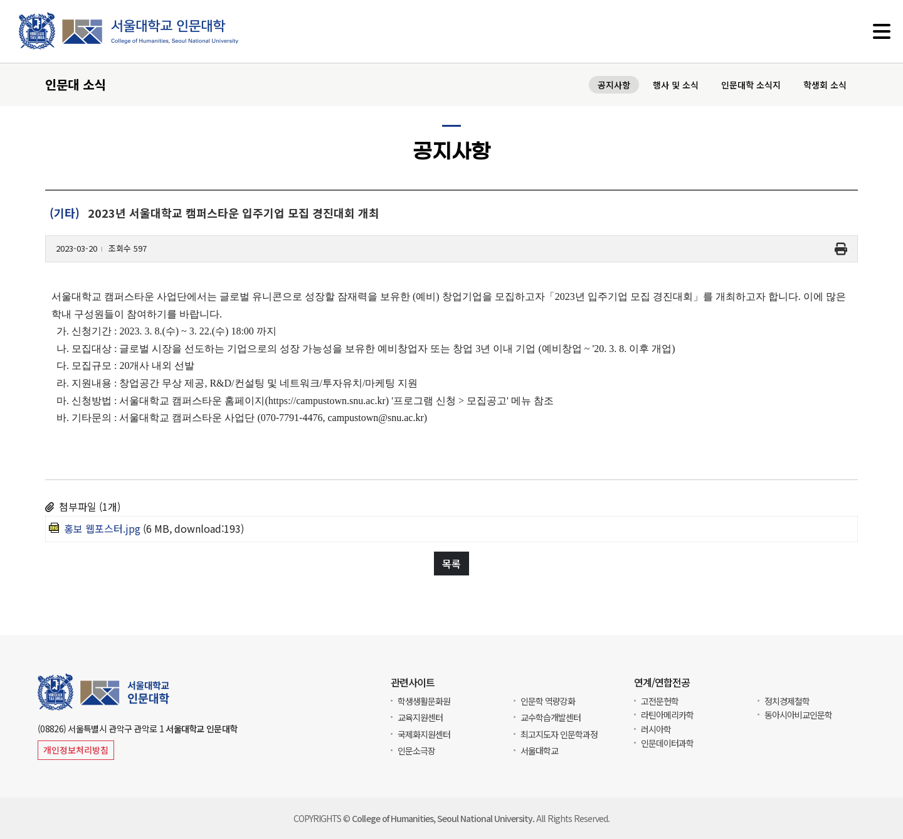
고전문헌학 (660, 701)
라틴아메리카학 (667, 714)
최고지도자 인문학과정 (559, 734)
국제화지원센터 (424, 734)
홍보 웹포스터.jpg (102, 528)
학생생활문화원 (424, 701)
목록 (451, 563)
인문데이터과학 (667, 743)
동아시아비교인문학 (798, 714)
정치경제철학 (787, 701)
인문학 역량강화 (547, 701)
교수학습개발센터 (550, 717)
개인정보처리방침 (75, 750)
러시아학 (656, 729)
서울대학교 (539, 750)
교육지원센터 (420, 717)
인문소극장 (416, 750)
